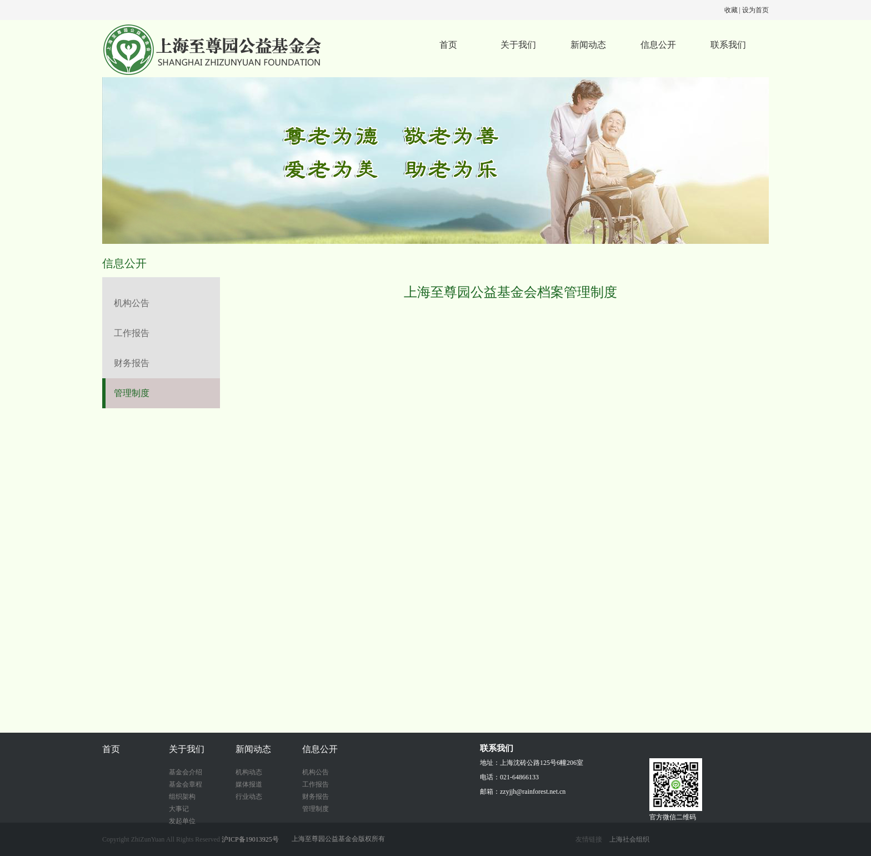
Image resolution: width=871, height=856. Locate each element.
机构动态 (249, 772)
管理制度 (131, 393)
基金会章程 (185, 784)
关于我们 (518, 44)
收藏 (731, 10)
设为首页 (755, 10)
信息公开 (658, 44)
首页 (448, 44)
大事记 (179, 809)
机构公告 (131, 303)
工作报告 (131, 333)
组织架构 (182, 796)
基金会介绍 (185, 772)
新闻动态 (588, 44)
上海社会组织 (629, 839)
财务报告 (131, 363)
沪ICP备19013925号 (250, 839)
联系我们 (728, 44)
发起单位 (182, 821)
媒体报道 (249, 784)
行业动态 (249, 796)
